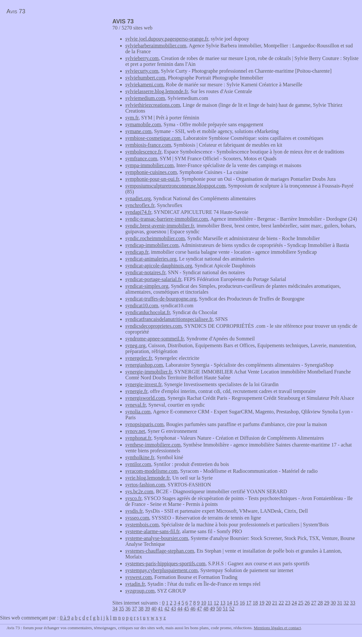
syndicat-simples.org (147, 286)
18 (255, 603)
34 (115, 608)
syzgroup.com (140, 591)
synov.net (135, 431)
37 (134, 608)
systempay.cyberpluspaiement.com (161, 570)
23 (287, 603)
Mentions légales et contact (277, 627)
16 (242, 603)
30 (333, 603)
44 (179, 608)
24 (294, 603)
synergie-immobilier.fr (148, 371)
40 (153, 608)
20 (268, 603)
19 (261, 603)
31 (339, 603)
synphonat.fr (138, 438)
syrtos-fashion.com (145, 484)
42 (166, 608)
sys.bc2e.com (139, 491)
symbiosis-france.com (148, 145)
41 (160, 608)
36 (128, 608)
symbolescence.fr (143, 151)
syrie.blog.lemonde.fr (147, 478)
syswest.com (138, 577)
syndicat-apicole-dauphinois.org (158, 265)
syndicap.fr (136, 252)
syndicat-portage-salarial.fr (153, 279)
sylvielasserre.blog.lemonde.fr (156, 91)
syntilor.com (138, 464)
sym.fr (132, 117)
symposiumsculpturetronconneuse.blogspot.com (175, 186)
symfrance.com (141, 158)
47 (199, 608)
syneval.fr (135, 405)
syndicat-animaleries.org (150, 259)
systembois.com (142, 524)
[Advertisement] (54, 63)
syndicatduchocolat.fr (147, 312)
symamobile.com (143, 124)
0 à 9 (65, 617)
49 (212, 608)
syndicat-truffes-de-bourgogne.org (160, 298)
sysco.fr (133, 498)
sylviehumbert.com (145, 77)
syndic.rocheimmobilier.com (155, 238)
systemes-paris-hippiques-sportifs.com (165, 563)
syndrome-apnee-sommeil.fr (154, 338)
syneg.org (135, 345)
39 (147, 608)
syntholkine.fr (139, 457)
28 (320, 603)
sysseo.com (137, 518)
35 (121, 608)
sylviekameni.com (144, 84)
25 (300, 603)
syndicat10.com (141, 305)
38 (141, 608)
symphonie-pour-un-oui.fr (152, 179)
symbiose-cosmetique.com (153, 138)
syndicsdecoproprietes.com (153, 326)
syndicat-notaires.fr (145, 272)
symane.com (138, 131)
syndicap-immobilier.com (152, 245)
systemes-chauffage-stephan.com (159, 551)
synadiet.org (138, 198)
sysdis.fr (134, 511)
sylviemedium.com (145, 98)
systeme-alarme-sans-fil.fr (152, 531)
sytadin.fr (135, 584)
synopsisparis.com (144, 424)
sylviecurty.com (141, 71)
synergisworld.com (145, 398)
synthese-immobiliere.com (153, 444)
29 (326, 603)
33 (352, 603)
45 (186, 608)
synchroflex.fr (140, 205)
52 (231, 608)
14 (229, 603)
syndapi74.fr (138, 212)
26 (307, 603)
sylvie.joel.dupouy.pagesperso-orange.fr (166, 39)
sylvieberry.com (141, 58)
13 (222, 603)
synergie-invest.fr (143, 384)
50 (218, 608)
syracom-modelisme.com (151, 471)
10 (203, 603)
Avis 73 (15, 11)
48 (205, 608)
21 (274, 603)
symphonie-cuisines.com (151, 172)
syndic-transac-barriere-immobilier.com (166, 219)
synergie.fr (136, 391)
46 (192, 608)
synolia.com (138, 411)
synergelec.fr (138, 358)
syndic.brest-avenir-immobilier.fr (159, 225)
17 (248, 603)
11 (209, 603)
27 (313, 603)
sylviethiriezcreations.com (152, 105)
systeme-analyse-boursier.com (156, 538)
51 (225, 608)
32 (346, 603)
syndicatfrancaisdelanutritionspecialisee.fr (169, 319)
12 (216, 603)
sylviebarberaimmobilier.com (155, 45)
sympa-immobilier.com (149, 165)
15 (235, 603)
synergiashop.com (144, 365)
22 (281, 603)
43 (173, 608)
